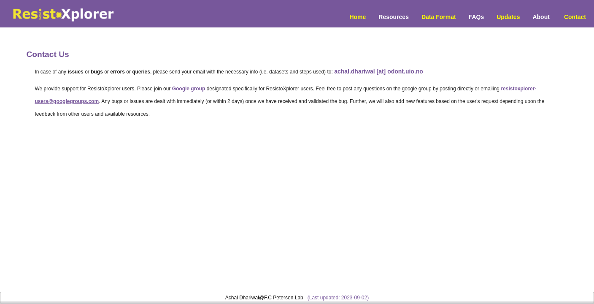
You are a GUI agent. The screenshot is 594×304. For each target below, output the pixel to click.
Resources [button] (393, 17)
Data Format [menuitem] (438, 17)
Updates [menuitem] (508, 17)
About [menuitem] (540, 17)
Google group (188, 89)
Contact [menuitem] (575, 17)
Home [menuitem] (357, 17)
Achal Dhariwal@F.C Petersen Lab (264, 298)
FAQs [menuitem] (476, 17)
